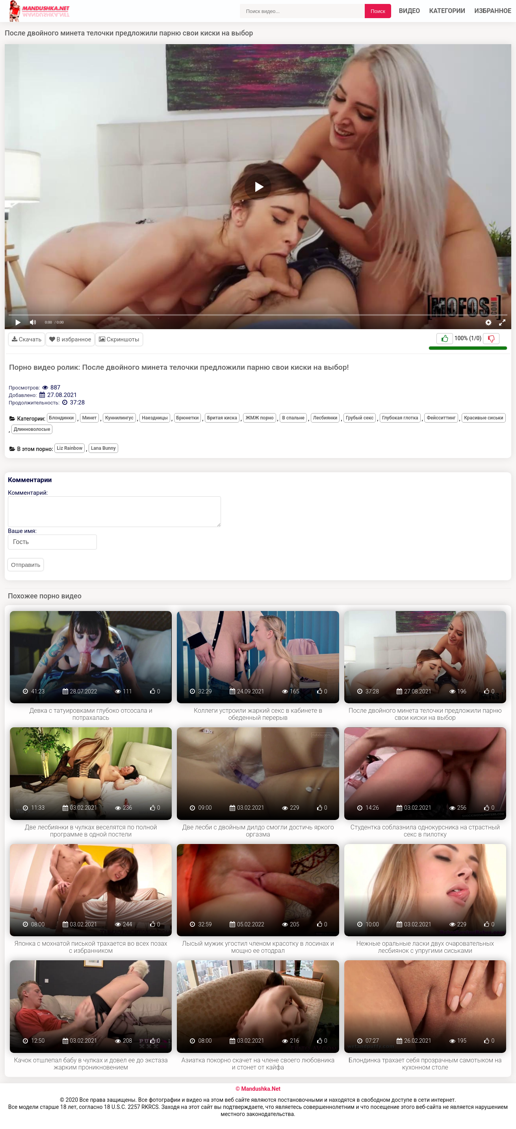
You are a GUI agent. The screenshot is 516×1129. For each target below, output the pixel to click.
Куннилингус (119, 418)
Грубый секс (359, 418)
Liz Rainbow (69, 448)
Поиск (378, 11)
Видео (409, 11)
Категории (447, 11)
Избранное (493, 11)
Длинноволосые (32, 429)
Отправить (25, 564)
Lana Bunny (103, 448)
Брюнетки (187, 418)
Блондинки (61, 418)
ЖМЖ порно (259, 418)
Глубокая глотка (400, 418)
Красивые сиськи (483, 418)
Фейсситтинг (441, 418)
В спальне (293, 418)
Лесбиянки (325, 418)
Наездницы (155, 418)
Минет (89, 418)
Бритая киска (222, 418)
